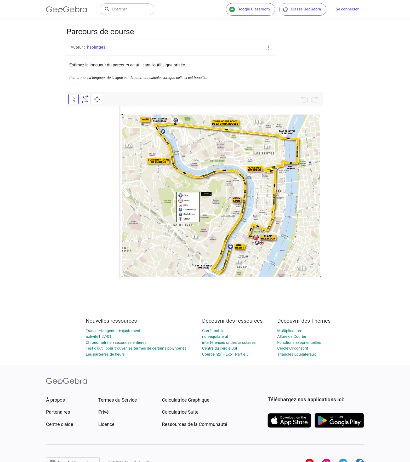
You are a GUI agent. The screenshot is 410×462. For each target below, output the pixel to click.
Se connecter (347, 9)
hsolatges (96, 47)
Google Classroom (249, 9)
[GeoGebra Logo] (66, 9)
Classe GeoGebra (301, 9)
